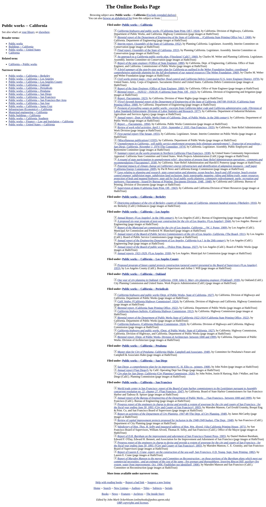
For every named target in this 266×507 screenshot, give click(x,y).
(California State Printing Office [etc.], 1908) (184, 37)
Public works (16, 43)
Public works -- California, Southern (28, 118)
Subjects (157, 488)
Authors (135, 488)
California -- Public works (23, 64)
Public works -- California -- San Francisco (32, 97)
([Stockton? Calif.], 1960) (157, 56)
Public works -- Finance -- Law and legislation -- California (41, 121)
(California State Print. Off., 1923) (156, 91)
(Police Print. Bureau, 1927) (157, 246)
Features (125, 493)
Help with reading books (109, 482)
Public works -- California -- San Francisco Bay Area (37, 100)
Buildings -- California (21, 46)
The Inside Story (155, 493)
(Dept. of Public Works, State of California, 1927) (165, 295)
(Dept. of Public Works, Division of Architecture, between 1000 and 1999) (166, 337)
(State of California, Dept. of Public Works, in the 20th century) (173, 117)
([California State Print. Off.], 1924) (158, 30)
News (115, 493)
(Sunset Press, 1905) (171, 436)
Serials (169, 488)
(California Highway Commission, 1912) (155, 311)
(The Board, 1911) (181, 234)
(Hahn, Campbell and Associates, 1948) (163, 351)
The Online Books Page (133, 7)
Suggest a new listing (158, 482)
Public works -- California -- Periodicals (30, 88)
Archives (138, 493)
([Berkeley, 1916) (187, 202)
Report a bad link (134, 482)
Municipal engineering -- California (28, 112)
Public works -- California (137, 24)
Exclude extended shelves (161, 15)
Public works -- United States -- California (32, 124)
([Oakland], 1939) (178, 280)
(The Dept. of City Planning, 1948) (172, 413)
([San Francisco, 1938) (164, 153)
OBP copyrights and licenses (132, 502)
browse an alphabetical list (117, 18)
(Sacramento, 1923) (132, 98)
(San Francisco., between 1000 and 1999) (184, 397)
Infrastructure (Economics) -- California (30, 109)
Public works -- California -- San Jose (29, 103)
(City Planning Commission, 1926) (156, 373)
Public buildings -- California (25, 115)
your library (28, 32)
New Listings (121, 488)
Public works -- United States (25, 49)
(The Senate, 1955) (138, 133)
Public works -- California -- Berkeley (29, 75)
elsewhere (44, 32)
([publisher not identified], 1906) (188, 461)
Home (97, 488)
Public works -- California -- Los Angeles (31, 78)
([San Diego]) (132, 370)
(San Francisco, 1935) (165, 127)
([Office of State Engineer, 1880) (150, 63)
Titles (146, 488)
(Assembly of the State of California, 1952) (149, 43)
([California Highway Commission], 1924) (147, 301)
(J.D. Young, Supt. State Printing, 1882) (186, 452)
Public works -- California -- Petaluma (29, 91)
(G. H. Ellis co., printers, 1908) (163, 366)
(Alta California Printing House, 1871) (181, 426)
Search (107, 488)
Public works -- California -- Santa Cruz (30, 106)
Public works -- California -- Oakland (29, 84)
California (14, 52)
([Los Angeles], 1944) (174, 221)
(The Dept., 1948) (175, 420)
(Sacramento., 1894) (133, 124)
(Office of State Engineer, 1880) (150, 88)
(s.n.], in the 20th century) (171, 240)
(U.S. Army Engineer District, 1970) (188, 79)
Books (105, 493)
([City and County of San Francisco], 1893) (187, 444)
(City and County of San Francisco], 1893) (187, 406)
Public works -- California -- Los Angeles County (35, 81)
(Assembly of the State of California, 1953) (148, 50)
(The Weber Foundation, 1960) (181, 71)
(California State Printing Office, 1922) (147, 307)
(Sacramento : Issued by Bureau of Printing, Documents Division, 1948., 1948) (186, 177)
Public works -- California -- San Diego (30, 94)
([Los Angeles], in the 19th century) (145, 217)
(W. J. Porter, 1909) (172, 227)
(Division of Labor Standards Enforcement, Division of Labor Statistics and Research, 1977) (188, 110)
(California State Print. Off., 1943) (147, 188)
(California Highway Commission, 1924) (151, 324)
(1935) (137, 140)
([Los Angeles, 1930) (144, 253)
